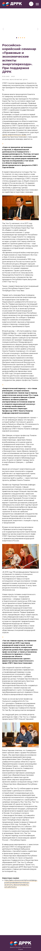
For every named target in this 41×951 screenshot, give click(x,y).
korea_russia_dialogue (21, 936)
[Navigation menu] (37, 4)
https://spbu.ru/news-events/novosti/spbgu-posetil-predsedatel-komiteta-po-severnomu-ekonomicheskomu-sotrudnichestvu (20, 883)
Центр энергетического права (14, 135)
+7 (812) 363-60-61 (20, 928)
